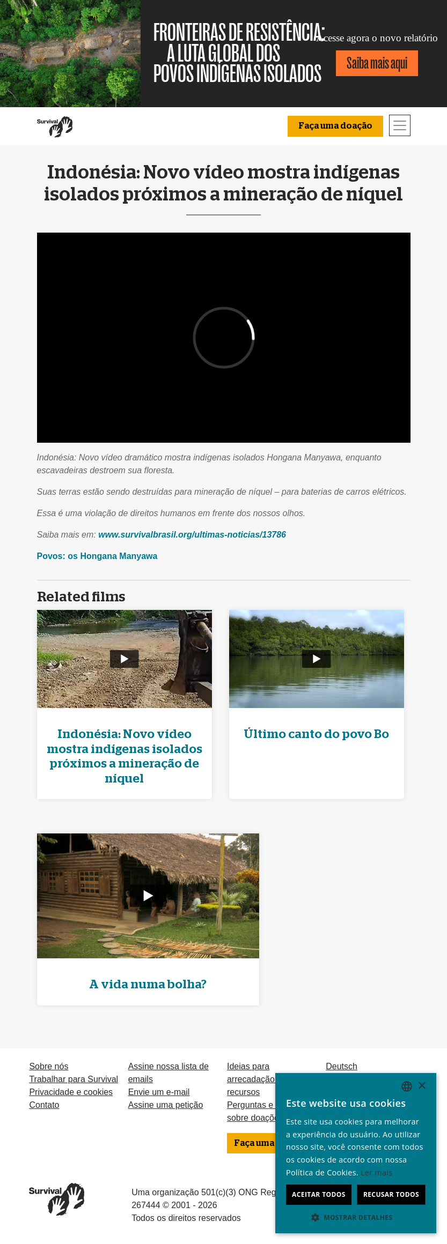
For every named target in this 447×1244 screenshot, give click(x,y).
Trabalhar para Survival (73, 1079)
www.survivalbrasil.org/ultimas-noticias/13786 (192, 534)
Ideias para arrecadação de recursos (257, 1079)
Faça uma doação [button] (335, 126)
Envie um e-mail (159, 1092)
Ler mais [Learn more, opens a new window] (376, 1172)
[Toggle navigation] (400, 125)
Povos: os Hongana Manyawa (97, 556)
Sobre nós (48, 1066)
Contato (44, 1104)
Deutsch (341, 1066)
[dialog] (355, 1153)
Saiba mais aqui (377, 63)
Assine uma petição (165, 1104)
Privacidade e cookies (71, 1092)
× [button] (421, 1086)
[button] (356, 1217)
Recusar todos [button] (391, 1194)
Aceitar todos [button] (319, 1194)
